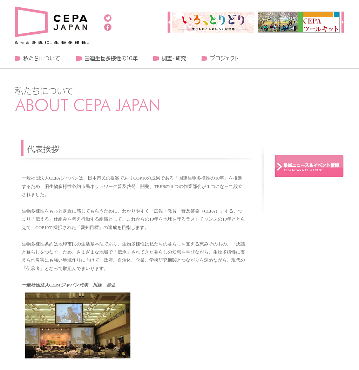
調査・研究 (169, 58)
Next (343, 22)
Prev (169, 22)
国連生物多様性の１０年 (106, 58)
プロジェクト (220, 58)
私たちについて (37, 58)
